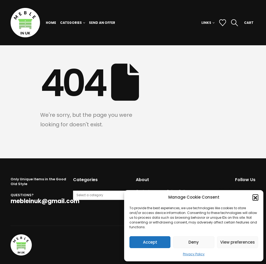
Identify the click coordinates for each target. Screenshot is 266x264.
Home (51, 22)
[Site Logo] (25, 22)
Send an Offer (102, 22)
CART (249, 22)
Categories (71, 22)
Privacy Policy (194, 254)
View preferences (237, 242)
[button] (255, 197)
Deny (193, 242)
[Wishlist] (222, 22)
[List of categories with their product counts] (101, 195)
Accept (150, 242)
